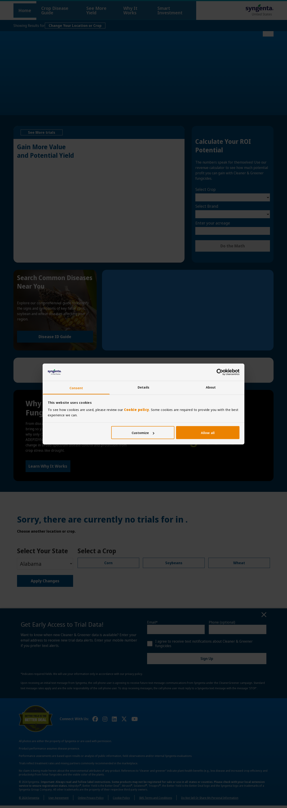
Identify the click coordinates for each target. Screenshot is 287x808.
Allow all (208, 432)
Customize (143, 432)
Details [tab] (143, 387)
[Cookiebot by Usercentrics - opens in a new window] (219, 372)
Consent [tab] (76, 387)
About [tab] (211, 387)
